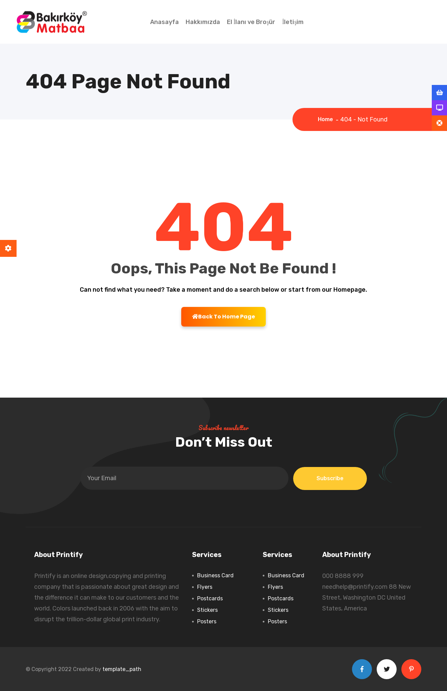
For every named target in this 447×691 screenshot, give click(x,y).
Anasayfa (164, 22)
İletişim (293, 22)
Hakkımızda (203, 22)
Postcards (210, 598)
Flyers (204, 587)
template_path (121, 669)
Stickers (207, 610)
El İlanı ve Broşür (251, 22)
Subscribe (330, 478)
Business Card (215, 575)
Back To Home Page (223, 316)
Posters (206, 621)
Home (327, 119)
